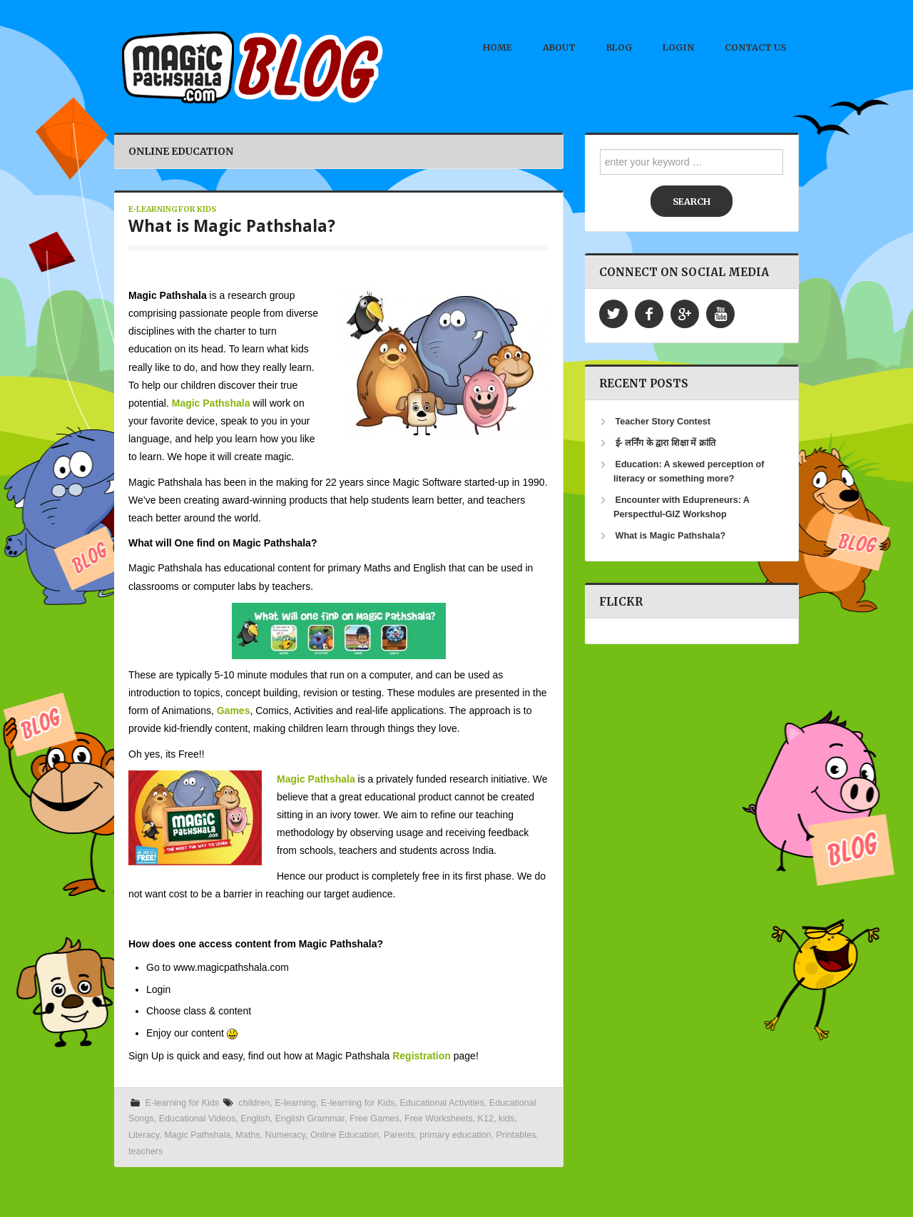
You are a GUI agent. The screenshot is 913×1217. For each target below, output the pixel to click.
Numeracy (285, 1135)
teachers (145, 1151)
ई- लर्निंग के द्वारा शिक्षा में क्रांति (665, 443)
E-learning (295, 1103)
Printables (516, 1135)
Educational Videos (197, 1119)
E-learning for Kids (172, 209)
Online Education (344, 1135)
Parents (399, 1135)
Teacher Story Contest (663, 422)
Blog (619, 47)
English (255, 1119)
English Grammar (310, 1119)
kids (506, 1119)
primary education (455, 1135)
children (254, 1103)
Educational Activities (441, 1103)
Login (678, 47)
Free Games (374, 1119)
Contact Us (755, 47)
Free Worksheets (438, 1119)
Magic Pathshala (197, 1135)
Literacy (143, 1135)
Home (497, 47)
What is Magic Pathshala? (231, 226)
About (559, 47)
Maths (247, 1135)
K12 (486, 1119)
